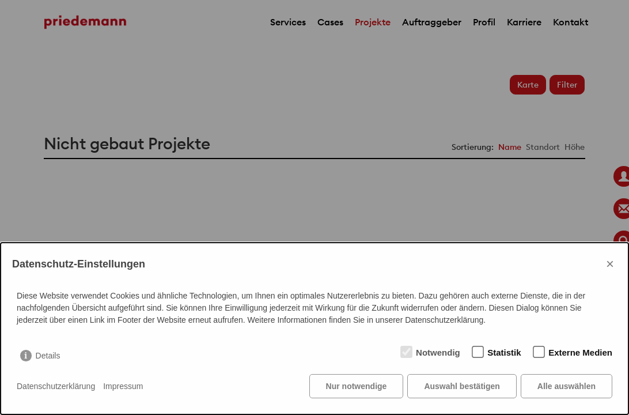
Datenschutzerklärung (56, 386)
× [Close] (610, 263)
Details (48, 355)
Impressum (123, 386)
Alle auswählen (566, 386)
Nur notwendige (356, 386)
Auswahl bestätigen (461, 386)
